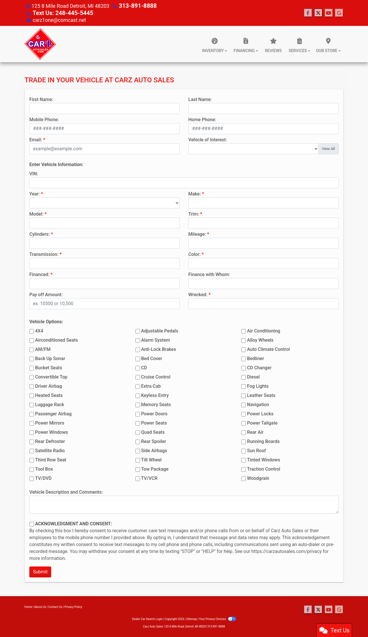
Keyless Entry (155, 395)
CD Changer (259, 367)
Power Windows (51, 431)
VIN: (33, 173)
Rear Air (255, 431)
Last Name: (200, 99)
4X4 (39, 330)
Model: (36, 213)
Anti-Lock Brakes (158, 348)
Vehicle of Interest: (207, 139)
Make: (194, 193)
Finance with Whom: (209, 274)
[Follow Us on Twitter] (318, 12)
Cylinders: (39, 233)
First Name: (41, 99)
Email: (35, 139)
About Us (40, 606)
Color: (194, 253)
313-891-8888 (135, 6)
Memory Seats (156, 404)
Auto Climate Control (268, 348)
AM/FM (43, 348)
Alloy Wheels (260, 339)
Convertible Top (51, 376)
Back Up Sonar (50, 358)
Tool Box (44, 468)
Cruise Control (155, 376)
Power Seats (154, 422)
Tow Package (154, 468)
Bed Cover (151, 358)
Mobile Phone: (44, 119)
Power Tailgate (262, 422)
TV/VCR (149, 477)
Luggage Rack (49, 404)
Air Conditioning (263, 330)
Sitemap (191, 618)
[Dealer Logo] (40, 43)
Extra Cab (151, 385)
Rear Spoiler (153, 441)
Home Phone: (202, 119)
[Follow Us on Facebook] (308, 12)
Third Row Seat (50, 459)
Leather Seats (261, 395)
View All (328, 148)
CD (144, 367)
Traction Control (263, 468)
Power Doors (154, 413)
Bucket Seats (48, 367)
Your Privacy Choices (217, 618)
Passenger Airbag (53, 413)
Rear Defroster (50, 441)
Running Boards (263, 441)
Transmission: (43, 253)
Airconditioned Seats (56, 339)
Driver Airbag (48, 385)
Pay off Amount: (46, 294)
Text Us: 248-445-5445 (59, 12)
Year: (34, 193)
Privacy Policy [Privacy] (73, 606)
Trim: (193, 213)
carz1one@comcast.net (59, 19)
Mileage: (197, 233)
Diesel (253, 376)
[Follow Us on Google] (339, 12)
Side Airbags (154, 450)
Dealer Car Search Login (147, 618)
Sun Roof (256, 450)
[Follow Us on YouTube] (329, 12)
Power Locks (260, 413)
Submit (40, 571)
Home (28, 606)
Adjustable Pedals (159, 330)
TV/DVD (43, 477)
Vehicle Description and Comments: (66, 491)
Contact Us (55, 606)
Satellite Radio (50, 450)
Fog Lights (258, 385)
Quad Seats (153, 431)
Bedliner (255, 358)
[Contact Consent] (31, 523)
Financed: (39, 274)
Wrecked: (197, 294)
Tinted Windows (263, 459)
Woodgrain (258, 477)
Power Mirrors (49, 422)
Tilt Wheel (151, 459)
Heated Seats (49, 395)
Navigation (258, 404)
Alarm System (155, 339)
